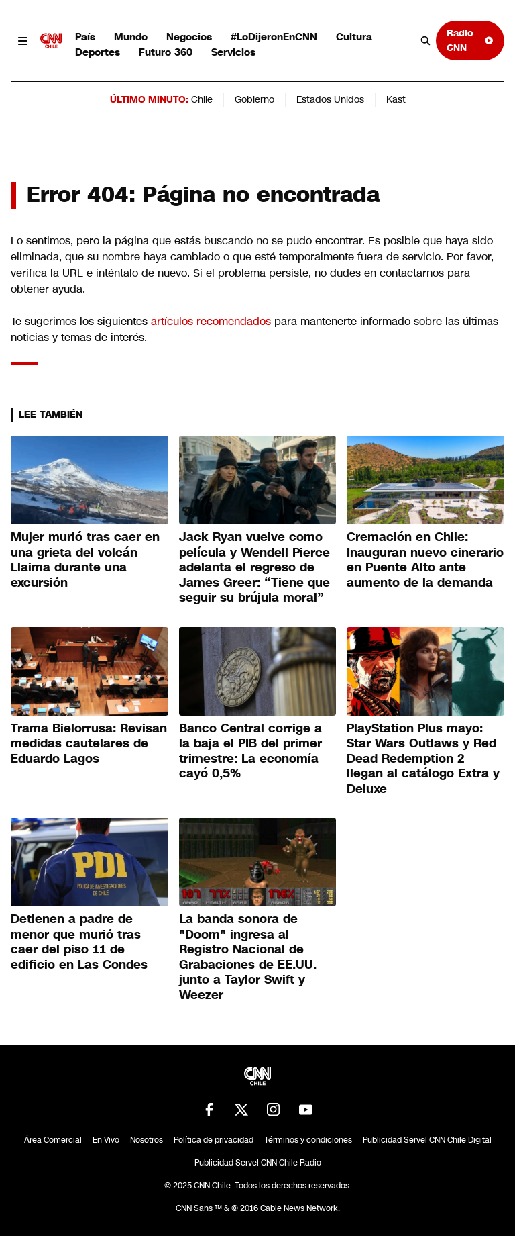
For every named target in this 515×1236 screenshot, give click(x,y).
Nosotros (146, 1140)
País (85, 37)
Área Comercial (53, 1140)
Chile (202, 99)
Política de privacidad (213, 1140)
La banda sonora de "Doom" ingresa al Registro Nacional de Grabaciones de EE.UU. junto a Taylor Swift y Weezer (248, 957)
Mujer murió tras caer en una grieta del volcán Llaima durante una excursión (85, 559)
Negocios (189, 37)
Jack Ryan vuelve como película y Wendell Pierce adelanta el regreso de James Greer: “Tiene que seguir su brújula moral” (254, 567)
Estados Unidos (330, 99)
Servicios (233, 52)
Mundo (131, 37)
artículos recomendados (211, 321)
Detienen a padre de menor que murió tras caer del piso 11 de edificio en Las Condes (79, 941)
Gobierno (254, 99)
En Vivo (106, 1140)
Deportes (97, 52)
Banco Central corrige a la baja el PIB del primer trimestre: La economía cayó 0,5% (250, 751)
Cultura (354, 37)
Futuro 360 (165, 52)
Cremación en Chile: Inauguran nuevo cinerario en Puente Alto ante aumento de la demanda (425, 559)
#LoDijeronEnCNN (274, 37)
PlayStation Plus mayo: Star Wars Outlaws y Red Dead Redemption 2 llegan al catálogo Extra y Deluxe (423, 759)
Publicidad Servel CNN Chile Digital (427, 1140)
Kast (396, 99)
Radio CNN (470, 40)
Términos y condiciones (308, 1140)
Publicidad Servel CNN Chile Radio (257, 1162)
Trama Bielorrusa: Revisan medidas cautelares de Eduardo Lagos (89, 743)
